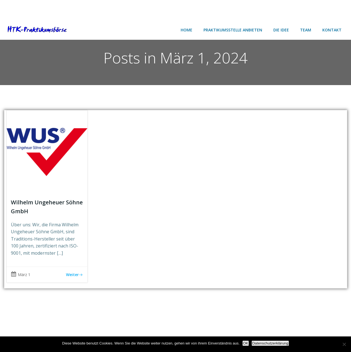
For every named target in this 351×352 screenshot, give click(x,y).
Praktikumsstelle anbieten (232, 30)
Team (305, 30)
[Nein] (344, 344)
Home (186, 30)
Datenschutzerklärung (270, 343)
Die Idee (281, 30)
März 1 (20, 274)
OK (245, 343)
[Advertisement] (44, 9)
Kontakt (332, 30)
